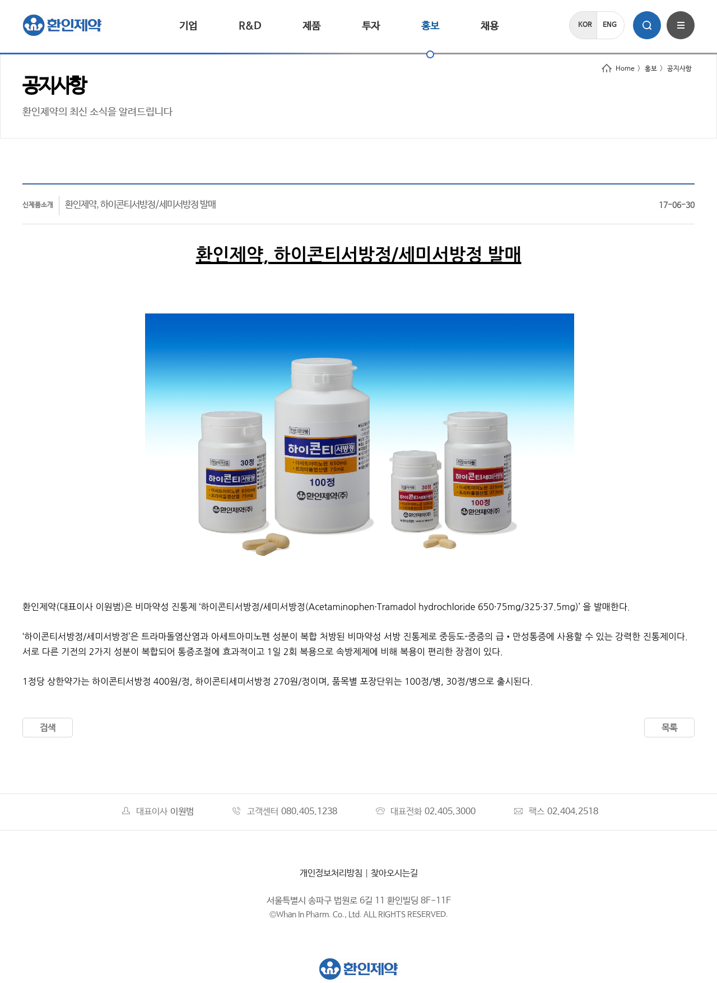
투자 (371, 26)
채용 (490, 26)
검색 (47, 728)
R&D (250, 26)
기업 (188, 26)
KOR (585, 25)
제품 (311, 26)
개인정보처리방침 (331, 873)
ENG (610, 25)
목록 (669, 728)
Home (618, 69)
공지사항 (679, 69)
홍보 (430, 26)
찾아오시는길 (394, 873)
